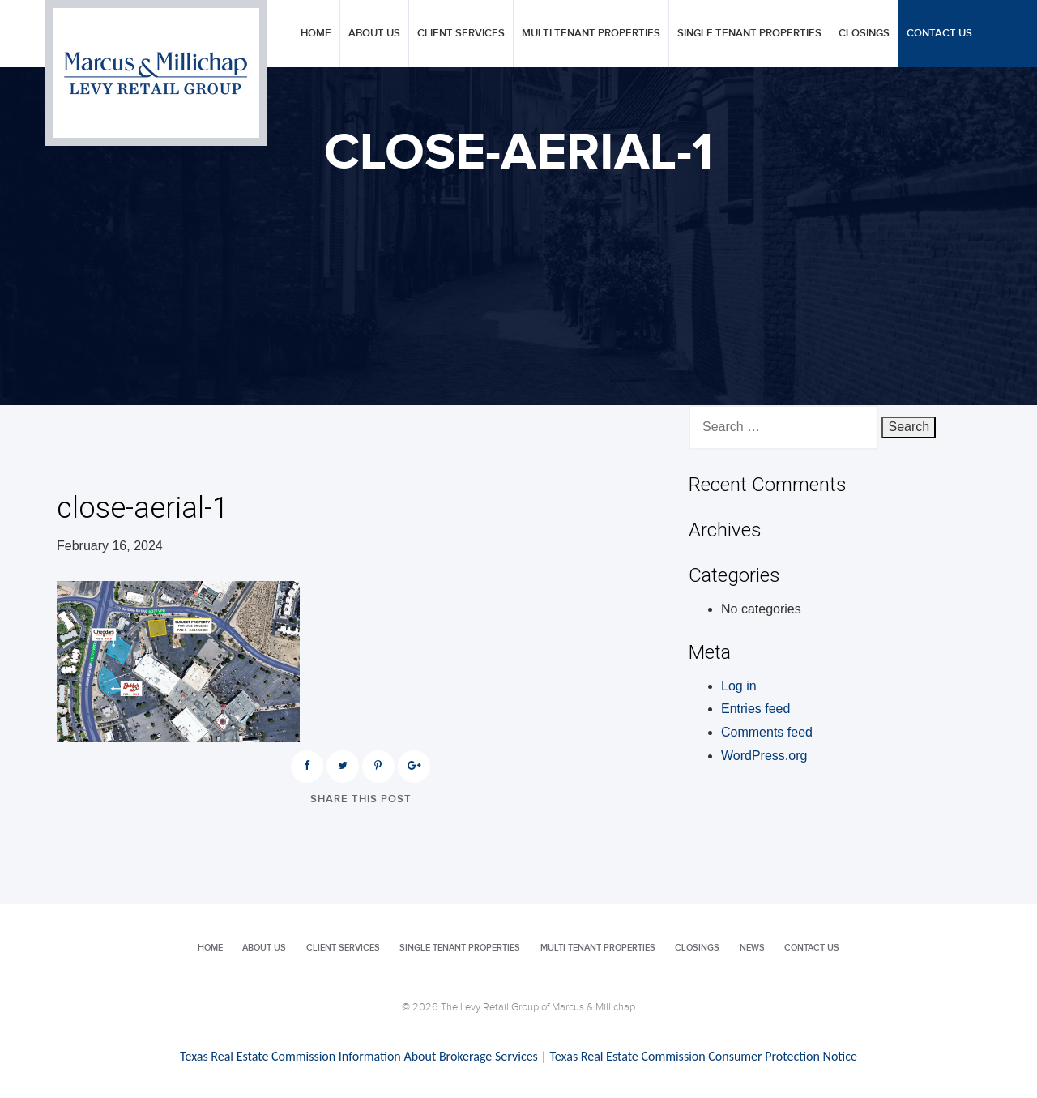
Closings (864, 34)
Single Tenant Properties (749, 34)
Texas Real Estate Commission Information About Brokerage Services (359, 1056)
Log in (739, 686)
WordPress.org (764, 756)
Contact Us (939, 34)
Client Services (461, 34)
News (752, 947)
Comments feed (767, 732)
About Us (374, 34)
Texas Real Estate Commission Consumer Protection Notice (702, 1056)
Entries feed (755, 709)
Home (316, 34)
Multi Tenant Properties (591, 34)
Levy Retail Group (156, 73)
